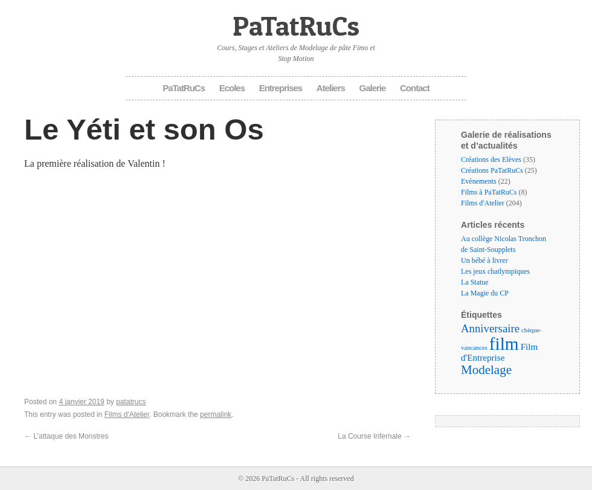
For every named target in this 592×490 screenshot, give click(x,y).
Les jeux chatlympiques (495, 271)
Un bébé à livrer (484, 260)
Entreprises (281, 88)
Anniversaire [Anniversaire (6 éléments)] (490, 328)
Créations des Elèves (491, 159)
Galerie (372, 88)
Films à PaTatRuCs (489, 192)
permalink (215, 414)
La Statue (475, 282)
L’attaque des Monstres (66, 436)
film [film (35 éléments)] (504, 343)
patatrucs (131, 402)
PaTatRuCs (296, 25)
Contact (415, 88)
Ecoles (232, 88)
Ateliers (331, 88)
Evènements (479, 181)
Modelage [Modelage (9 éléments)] (486, 370)
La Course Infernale (374, 436)
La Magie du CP (485, 293)
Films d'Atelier (127, 414)
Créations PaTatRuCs (492, 170)
